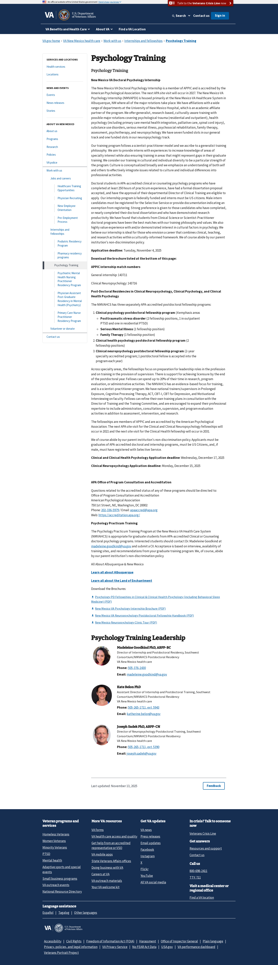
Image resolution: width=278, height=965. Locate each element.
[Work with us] (65, 171)
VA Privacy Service (114, 947)
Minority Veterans (54, 847)
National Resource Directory (62, 891)
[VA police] (65, 163)
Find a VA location (202, 897)
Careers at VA (100, 874)
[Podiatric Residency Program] (65, 243)
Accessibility (52, 941)
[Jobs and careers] (65, 179)
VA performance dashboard (196, 947)
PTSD (46, 854)
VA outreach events (55, 885)
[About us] (65, 131)
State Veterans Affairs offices (111, 861)
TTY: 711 (195, 877)
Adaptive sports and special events (61, 869)
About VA (102, 29)
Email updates (151, 843)
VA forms (98, 830)
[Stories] (65, 111)
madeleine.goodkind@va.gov (111, 546)
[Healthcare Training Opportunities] (65, 188)
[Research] (65, 147)
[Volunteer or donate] (65, 329)
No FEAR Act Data (144, 947)
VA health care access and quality (114, 836)
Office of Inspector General (179, 941)
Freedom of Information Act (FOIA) (110, 941)
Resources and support (206, 848)
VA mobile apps (102, 854)
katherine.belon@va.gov (143, 714)
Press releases (150, 836)
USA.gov (167, 947)
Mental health (52, 860)
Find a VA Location (132, 29)
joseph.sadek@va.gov (141, 753)
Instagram (148, 856)
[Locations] (65, 74)
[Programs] (65, 139)
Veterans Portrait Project (61, 952)
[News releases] (65, 103)
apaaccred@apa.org (144, 510)
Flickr (144, 869)
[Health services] (65, 67)
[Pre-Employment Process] (65, 220)
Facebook (147, 849)
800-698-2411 (198, 871)
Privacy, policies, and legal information (70, 947)
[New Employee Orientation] (65, 208)
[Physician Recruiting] (65, 198)
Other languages (85, 912)
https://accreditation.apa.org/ (119, 515)
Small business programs (59, 878)
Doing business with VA (107, 867)
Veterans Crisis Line (203, 833)
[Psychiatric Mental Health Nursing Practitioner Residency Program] (65, 279)
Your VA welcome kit (106, 887)
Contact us (201, 16)
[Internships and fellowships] (65, 232)
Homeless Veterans (55, 834)
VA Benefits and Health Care (66, 29)
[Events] (65, 95)
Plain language (213, 941)
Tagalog (63, 912)
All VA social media (153, 882)
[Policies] (65, 155)
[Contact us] (65, 337)
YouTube (147, 876)
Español (47, 912)
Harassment (147, 941)
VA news (146, 830)
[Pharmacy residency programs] (65, 255)
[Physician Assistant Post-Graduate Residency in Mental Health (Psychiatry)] (65, 299)
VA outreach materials (107, 881)
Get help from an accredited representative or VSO (111, 845)
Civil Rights (73, 941)
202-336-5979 (110, 510)
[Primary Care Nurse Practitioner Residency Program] (65, 317)
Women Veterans (54, 841)
